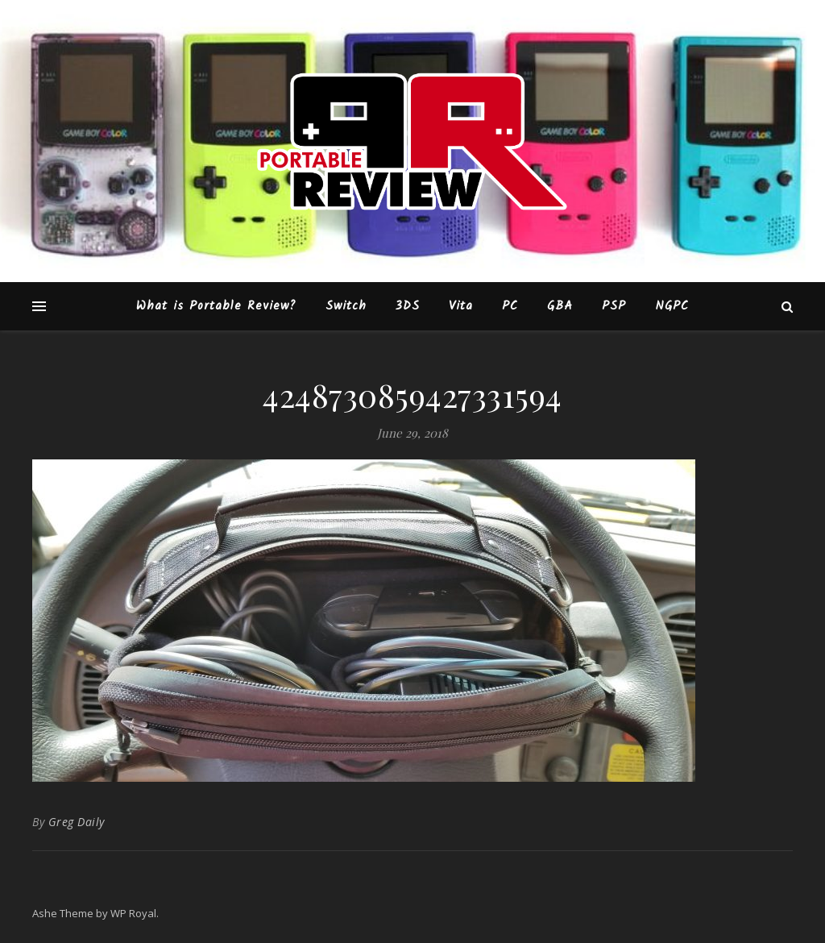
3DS (408, 306)
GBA (560, 306)
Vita (461, 306)
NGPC (672, 306)
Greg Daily (76, 821)
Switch (346, 306)
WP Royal (133, 913)
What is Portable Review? (216, 306)
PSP (614, 306)
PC (510, 306)
